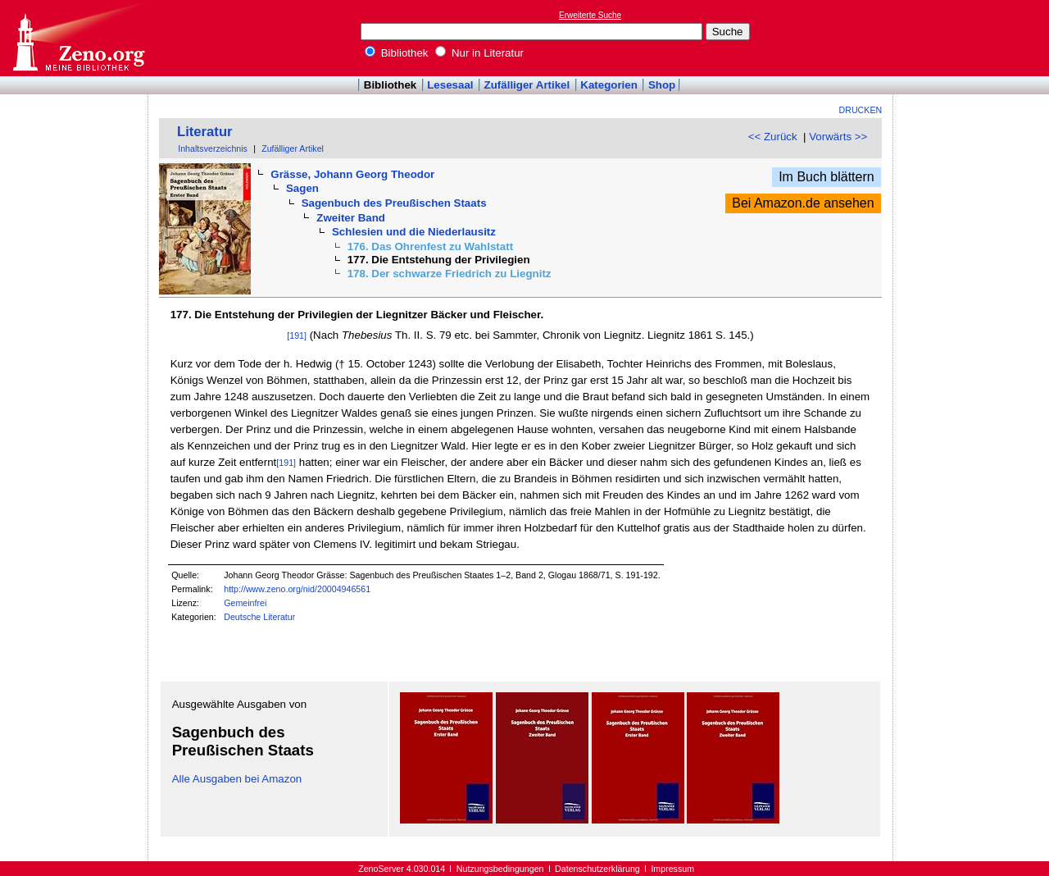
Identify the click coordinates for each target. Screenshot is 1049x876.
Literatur (205, 131)
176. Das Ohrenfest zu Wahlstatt (430, 246)
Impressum (672, 869)
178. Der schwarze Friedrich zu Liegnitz (449, 273)
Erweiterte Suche (590, 15)
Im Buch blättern (826, 177)
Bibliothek (397, 53)
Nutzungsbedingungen (500, 869)
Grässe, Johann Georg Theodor (352, 174)
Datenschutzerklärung (597, 869)
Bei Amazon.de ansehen (803, 203)
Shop (661, 85)
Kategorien (609, 85)
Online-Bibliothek (78, 38)
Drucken (861, 110)
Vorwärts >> (838, 136)
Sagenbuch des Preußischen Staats (394, 203)
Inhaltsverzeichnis (212, 148)
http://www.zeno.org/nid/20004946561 (297, 589)
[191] (297, 335)
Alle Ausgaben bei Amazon (237, 779)
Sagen (302, 188)
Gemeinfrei (245, 603)
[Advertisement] (973, 38)
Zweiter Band (350, 218)
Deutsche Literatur (259, 617)
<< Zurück (772, 136)
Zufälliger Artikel (527, 85)
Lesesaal (450, 85)
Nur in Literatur (479, 53)
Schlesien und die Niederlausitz (414, 232)
